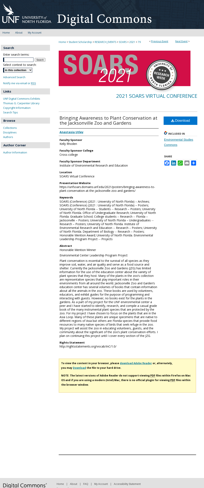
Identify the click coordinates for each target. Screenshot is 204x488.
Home (62, 42)
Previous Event (159, 41)
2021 (132, 42)
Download (180, 120)
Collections (10, 128)
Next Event (181, 41)
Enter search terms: (16, 54)
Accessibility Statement (127, 484)
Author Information (15, 152)
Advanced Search (14, 77)
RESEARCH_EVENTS (106, 42)
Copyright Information (17, 108)
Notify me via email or (19, 83)
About (73, 484)
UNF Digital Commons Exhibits (21, 98)
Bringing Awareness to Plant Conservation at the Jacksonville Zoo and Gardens (108, 120)
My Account (101, 484)
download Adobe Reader (136, 363)
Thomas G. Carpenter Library (21, 103)
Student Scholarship (81, 42)
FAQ (85, 484)
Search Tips (10, 112)
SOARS (123, 42)
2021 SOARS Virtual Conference (156, 95)
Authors (8, 137)
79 (139, 42)
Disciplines (10, 132)
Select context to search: (19, 65)
